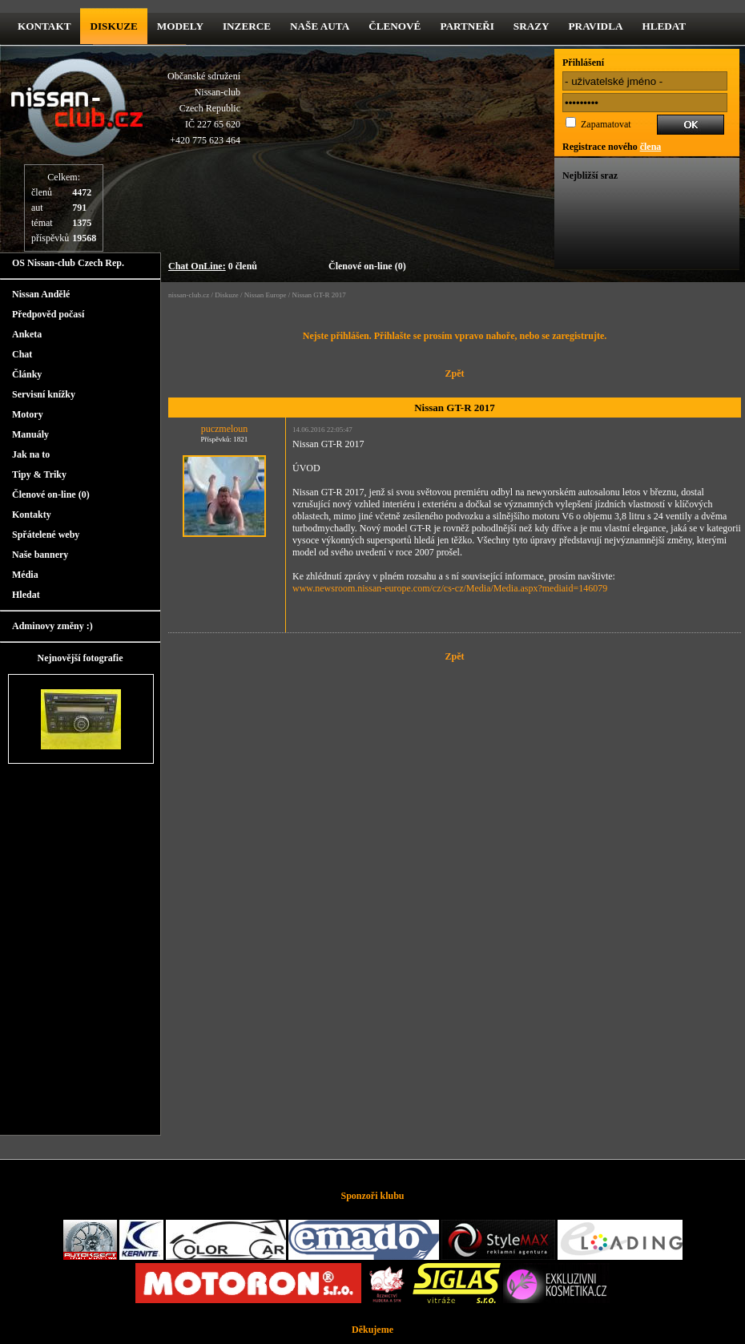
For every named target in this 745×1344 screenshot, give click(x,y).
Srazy (531, 26)
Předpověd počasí (48, 314)
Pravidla (596, 26)
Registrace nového (611, 146)
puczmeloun (224, 428)
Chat (22, 354)
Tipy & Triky (39, 474)
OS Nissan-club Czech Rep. (68, 262)
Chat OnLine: (197, 266)
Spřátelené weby (45, 534)
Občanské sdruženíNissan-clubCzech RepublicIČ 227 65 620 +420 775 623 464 (203, 108)
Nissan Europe (265, 295)
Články (27, 374)
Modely (180, 26)
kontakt (44, 26)
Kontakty (31, 514)
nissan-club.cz (188, 295)
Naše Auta (319, 26)
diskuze (113, 26)
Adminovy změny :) (52, 626)
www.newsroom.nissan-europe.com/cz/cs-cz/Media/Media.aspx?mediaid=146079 (449, 588)
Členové (394, 26)
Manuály (30, 434)
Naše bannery (40, 554)
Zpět (455, 373)
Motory (27, 414)
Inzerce (247, 26)
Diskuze (227, 295)
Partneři (466, 26)
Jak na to (31, 454)
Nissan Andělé (41, 294)
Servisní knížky (43, 394)
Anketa (27, 334)
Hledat (664, 26)
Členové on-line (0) (367, 266)
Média (25, 574)
